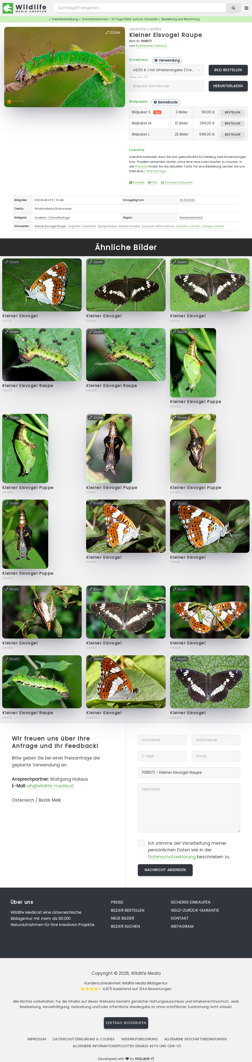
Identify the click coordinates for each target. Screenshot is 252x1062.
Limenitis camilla (145, 29)
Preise (117, 902)
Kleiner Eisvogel (20, 316)
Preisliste (141, 166)
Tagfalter (74, 226)
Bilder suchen (125, 926)
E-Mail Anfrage (154, 171)
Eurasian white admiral (158, 226)
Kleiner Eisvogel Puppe (195, 401)
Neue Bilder (122, 918)
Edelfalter (89, 226)
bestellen (232, 112)
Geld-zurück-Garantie (195, 910)
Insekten (41, 217)
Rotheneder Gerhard (151, 46)
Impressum (37, 1039)
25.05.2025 (187, 200)
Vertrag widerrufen (126, 1022)
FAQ (152, 182)
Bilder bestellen (127, 910)
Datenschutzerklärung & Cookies (83, 1039)
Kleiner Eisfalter (129, 226)
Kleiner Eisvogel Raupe (165, 35)
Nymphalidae (107, 226)
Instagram (182, 926)
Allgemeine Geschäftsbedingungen (195, 1039)
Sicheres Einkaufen (177, 182)
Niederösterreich (191, 217)
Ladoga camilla (213, 226)
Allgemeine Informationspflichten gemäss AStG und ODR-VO (127, 1046)
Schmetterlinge (59, 217)
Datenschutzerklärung (172, 857)
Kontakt (136, 182)
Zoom (113, 32)
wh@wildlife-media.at (50, 786)
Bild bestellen (228, 69)
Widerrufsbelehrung (139, 1039)
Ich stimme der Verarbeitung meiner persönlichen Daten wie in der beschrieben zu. (189, 850)
